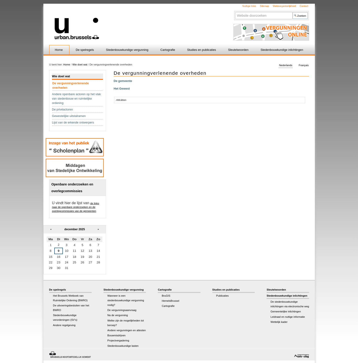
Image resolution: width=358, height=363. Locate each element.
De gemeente (123, 81)
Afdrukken (121, 100)
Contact (304, 6)
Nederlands (285, 65)
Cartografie (167, 50)
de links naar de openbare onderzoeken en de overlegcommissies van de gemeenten (75, 207)
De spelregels (85, 50)
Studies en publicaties (201, 50)
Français (304, 65)
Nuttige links (249, 6)
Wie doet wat (79, 64)
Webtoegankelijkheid (284, 6)
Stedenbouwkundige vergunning (127, 50)
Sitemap (264, 6)
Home (59, 50)
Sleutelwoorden (238, 50)
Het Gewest (122, 88)
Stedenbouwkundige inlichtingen (282, 50)
